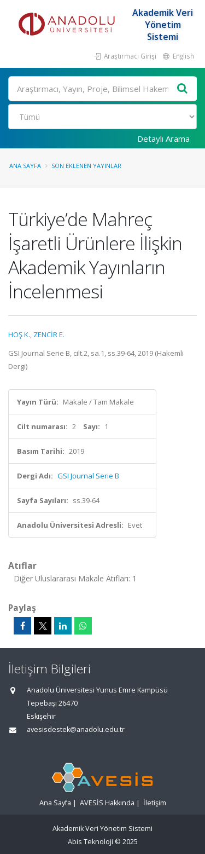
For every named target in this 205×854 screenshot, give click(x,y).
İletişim (154, 802)
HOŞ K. (19, 334)
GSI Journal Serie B (88, 476)
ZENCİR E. (49, 334)
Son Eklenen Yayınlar (86, 165)
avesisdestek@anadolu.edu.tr (76, 729)
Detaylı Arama (163, 138)
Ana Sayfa (25, 165)
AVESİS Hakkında (107, 802)
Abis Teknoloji (90, 841)
